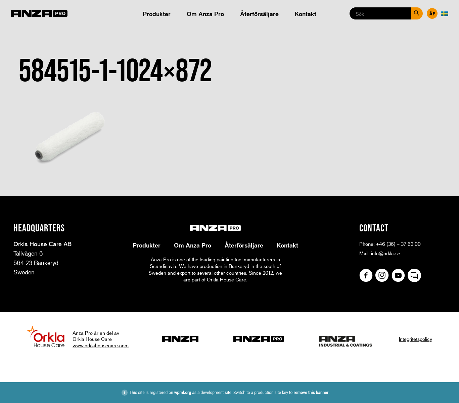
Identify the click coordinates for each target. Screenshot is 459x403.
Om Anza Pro (205, 13)
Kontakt (305, 13)
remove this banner (310, 392)
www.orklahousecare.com (101, 345)
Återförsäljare (259, 13)
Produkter (157, 13)
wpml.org (182, 392)
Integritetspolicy (415, 339)
